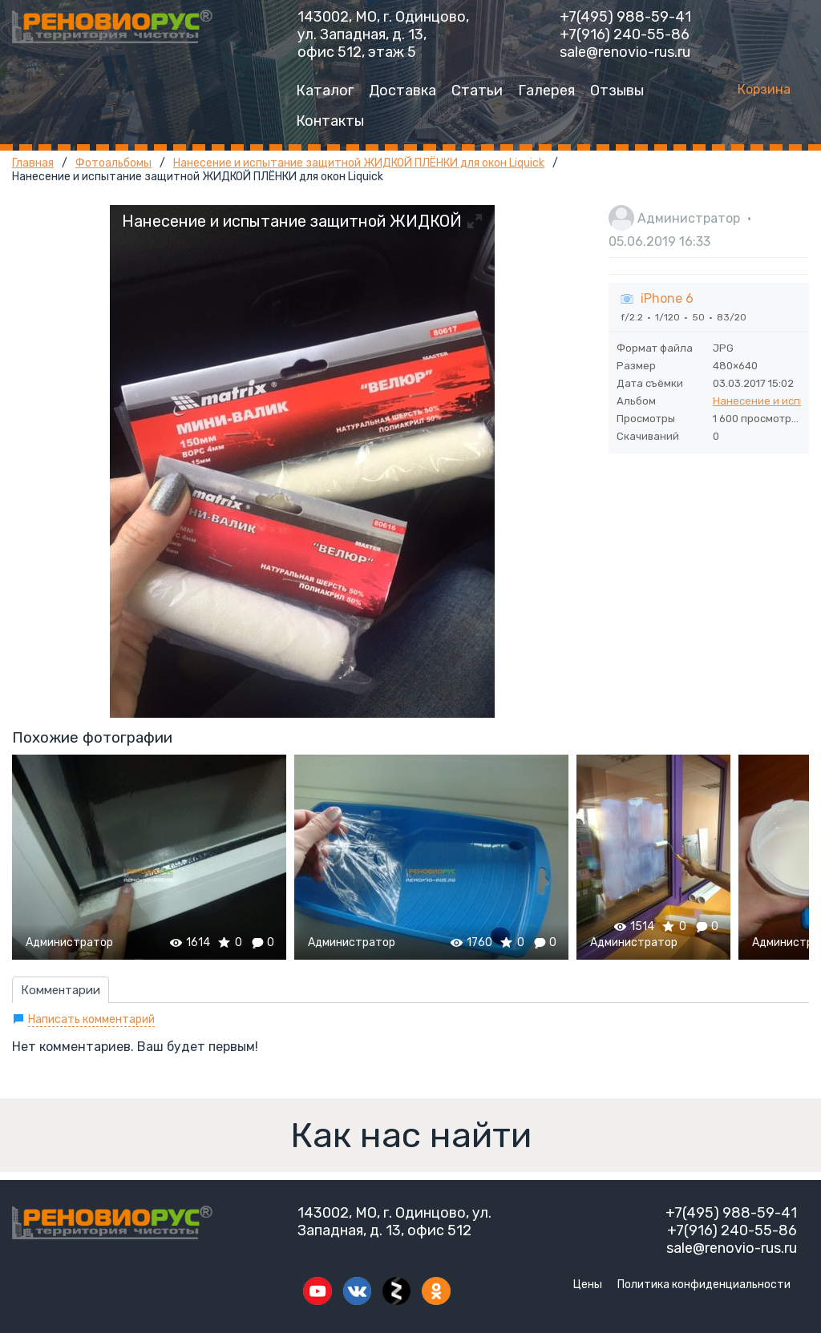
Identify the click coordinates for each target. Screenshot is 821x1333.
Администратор (688, 218)
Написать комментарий (91, 1019)
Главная (33, 163)
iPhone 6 (667, 298)
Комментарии (60, 990)
